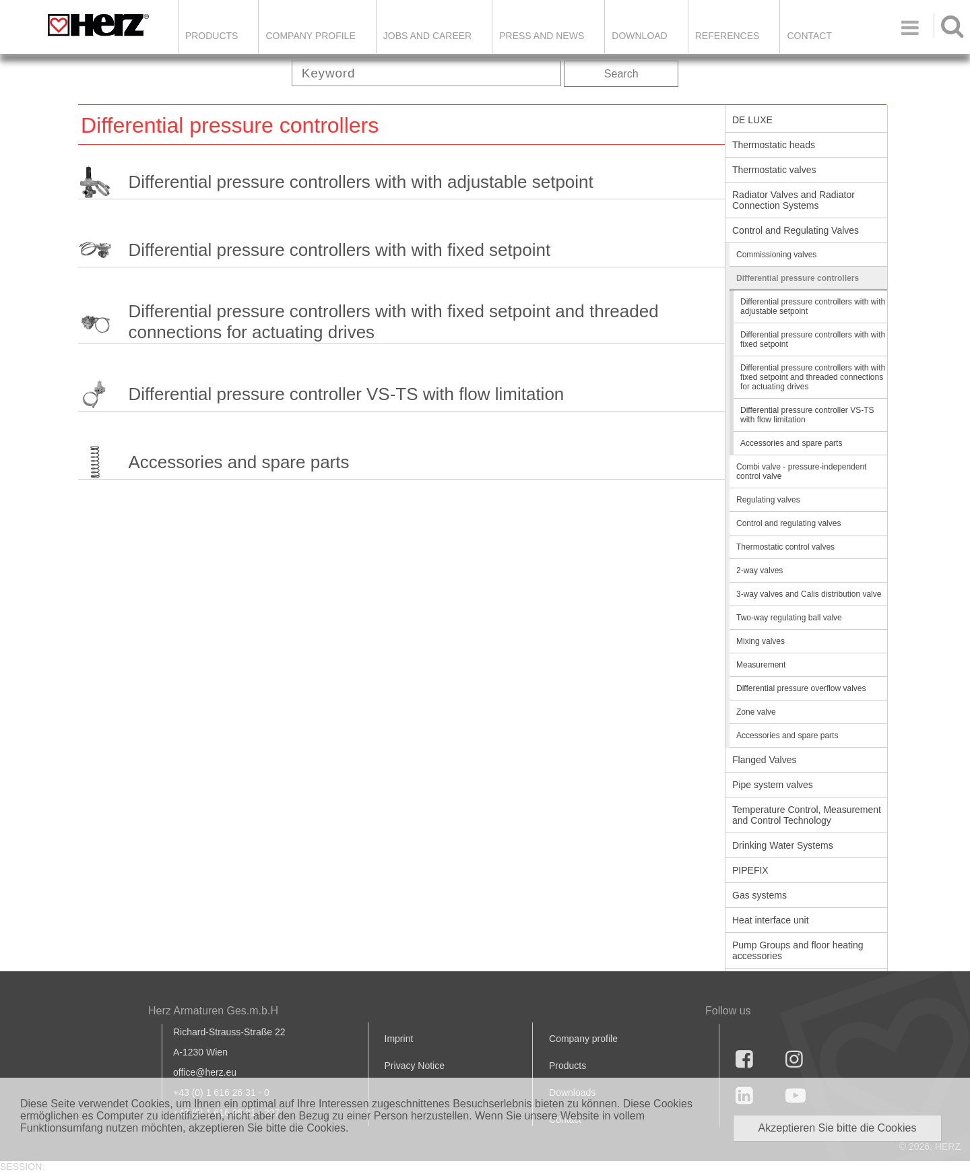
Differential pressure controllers (797, 278)
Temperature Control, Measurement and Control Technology (806, 815)
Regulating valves (768, 499)
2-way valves (759, 570)
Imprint (399, 1038)
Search (621, 73)
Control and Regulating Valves (795, 230)
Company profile (583, 1038)
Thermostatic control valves (785, 547)
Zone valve (756, 712)
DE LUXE (752, 120)
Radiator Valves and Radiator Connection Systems (793, 200)
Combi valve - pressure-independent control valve (801, 471)
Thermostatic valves (774, 169)
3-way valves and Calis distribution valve (808, 594)
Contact (809, 35)
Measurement (760, 665)
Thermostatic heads (773, 144)
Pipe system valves (772, 784)
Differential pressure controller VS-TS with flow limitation (346, 394)
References (727, 35)
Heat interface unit (770, 920)
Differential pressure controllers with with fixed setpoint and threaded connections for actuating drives (393, 321)
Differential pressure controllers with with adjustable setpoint (360, 182)
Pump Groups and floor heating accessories (798, 950)
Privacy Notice (415, 1065)
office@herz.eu (204, 1072)
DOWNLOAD (639, 35)
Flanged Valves (764, 759)
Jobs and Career (427, 35)
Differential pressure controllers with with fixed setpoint (339, 250)
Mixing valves (760, 641)
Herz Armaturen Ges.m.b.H (213, 1010)
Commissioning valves (776, 254)
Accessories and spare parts (238, 462)
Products (211, 35)
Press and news (541, 35)
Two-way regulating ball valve (789, 617)
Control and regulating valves (788, 523)
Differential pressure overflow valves (801, 688)
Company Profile (310, 35)
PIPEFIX (750, 870)
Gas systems (759, 895)
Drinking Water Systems (782, 845)
